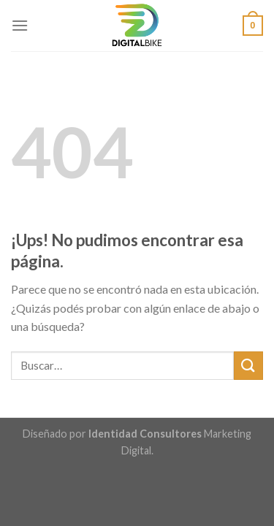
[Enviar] (248, 365)
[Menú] (19, 25)
